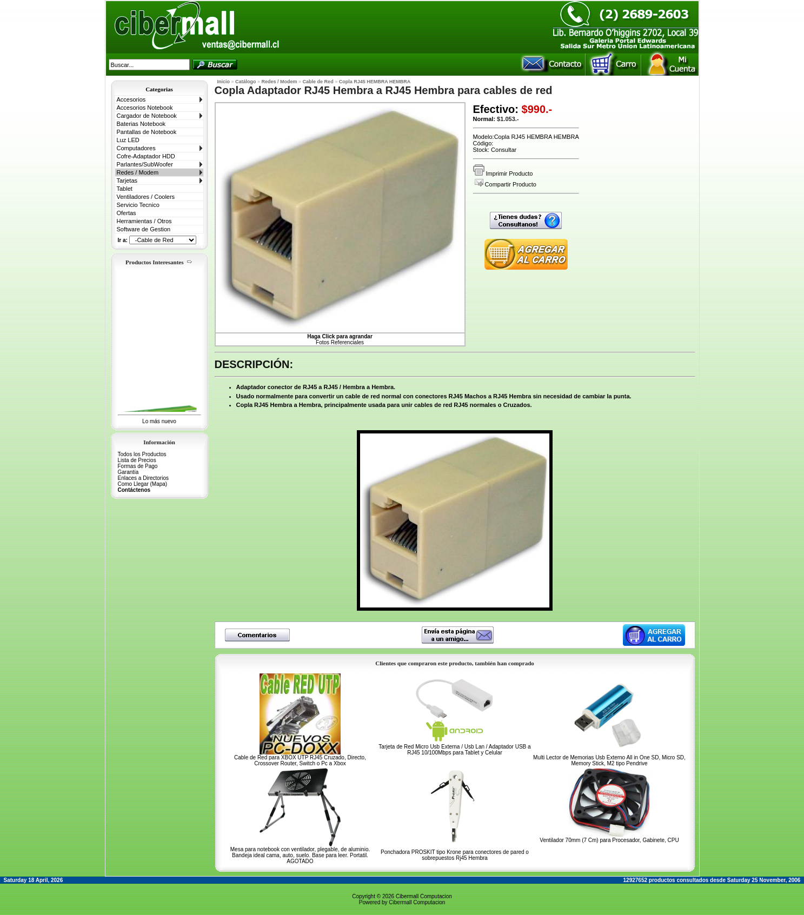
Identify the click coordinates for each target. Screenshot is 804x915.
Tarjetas (127, 180)
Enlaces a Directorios (143, 478)
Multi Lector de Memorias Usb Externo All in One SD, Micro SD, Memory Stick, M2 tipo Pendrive (609, 760)
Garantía (128, 472)
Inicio (223, 81)
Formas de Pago (138, 466)
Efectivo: (496, 109)
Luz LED (128, 140)
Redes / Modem (138, 172)
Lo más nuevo (159, 421)
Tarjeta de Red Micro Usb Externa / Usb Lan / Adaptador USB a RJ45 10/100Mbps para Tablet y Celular (454, 750)
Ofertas (126, 213)
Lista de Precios (137, 460)
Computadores (136, 148)
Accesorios (131, 99)
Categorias (159, 89)
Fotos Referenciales (340, 339)
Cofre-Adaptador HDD (146, 156)
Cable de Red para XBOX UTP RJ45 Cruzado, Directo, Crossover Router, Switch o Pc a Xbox (300, 760)
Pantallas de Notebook (147, 132)
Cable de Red (318, 81)
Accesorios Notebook (145, 107)
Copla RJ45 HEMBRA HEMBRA (375, 81)
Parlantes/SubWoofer (145, 164)
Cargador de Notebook (147, 115)
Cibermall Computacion (424, 896)
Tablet (124, 188)
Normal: (484, 119)
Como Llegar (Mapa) (143, 484)
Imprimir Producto (503, 173)
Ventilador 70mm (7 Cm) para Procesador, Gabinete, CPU (609, 840)
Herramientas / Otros (144, 221)
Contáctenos (134, 490)
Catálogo (245, 81)
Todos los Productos (142, 454)
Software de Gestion (144, 229)
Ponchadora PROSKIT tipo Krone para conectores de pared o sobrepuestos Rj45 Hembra (455, 855)
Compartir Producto (505, 184)
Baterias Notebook (141, 124)
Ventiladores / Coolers (146, 196)
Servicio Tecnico (138, 205)
